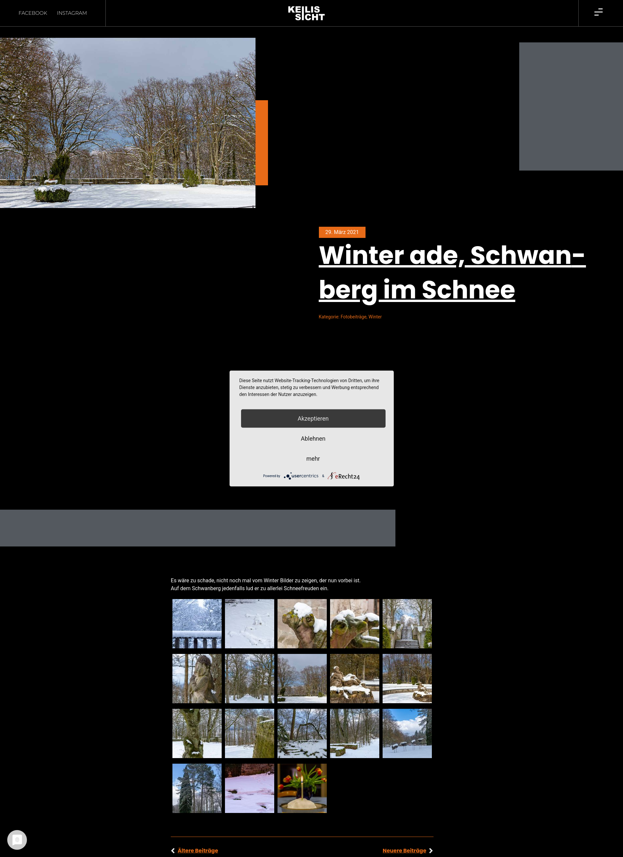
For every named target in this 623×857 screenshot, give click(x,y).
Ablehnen (313, 438)
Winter (375, 305)
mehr (313, 458)
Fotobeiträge (354, 305)
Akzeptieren (313, 418)
